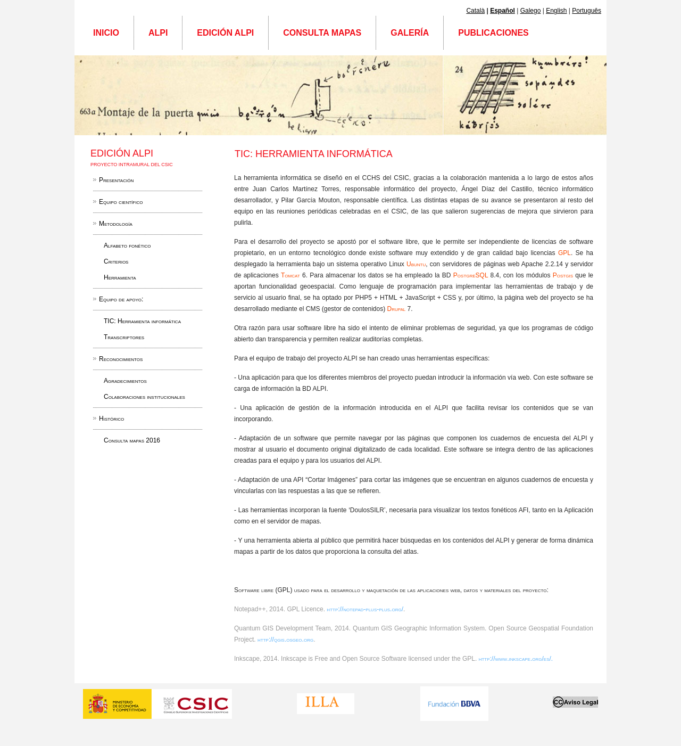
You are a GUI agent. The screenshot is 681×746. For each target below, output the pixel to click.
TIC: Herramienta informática (142, 321)
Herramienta (120, 277)
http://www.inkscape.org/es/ (515, 658)
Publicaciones (493, 32)
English (556, 10)
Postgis (564, 275)
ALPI (158, 32)
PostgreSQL (472, 275)
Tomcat (291, 275)
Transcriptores (124, 337)
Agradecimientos (125, 380)
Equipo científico (121, 202)
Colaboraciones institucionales (144, 396)
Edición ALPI (225, 32)
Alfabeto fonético (127, 245)
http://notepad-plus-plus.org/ (365, 609)
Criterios (116, 261)
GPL (564, 253)
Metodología (115, 223)
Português (586, 10)
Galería (410, 32)
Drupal (397, 309)
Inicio (106, 32)
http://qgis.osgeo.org (285, 639)
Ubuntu (416, 264)
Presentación (116, 180)
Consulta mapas (322, 32)
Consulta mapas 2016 (132, 440)
